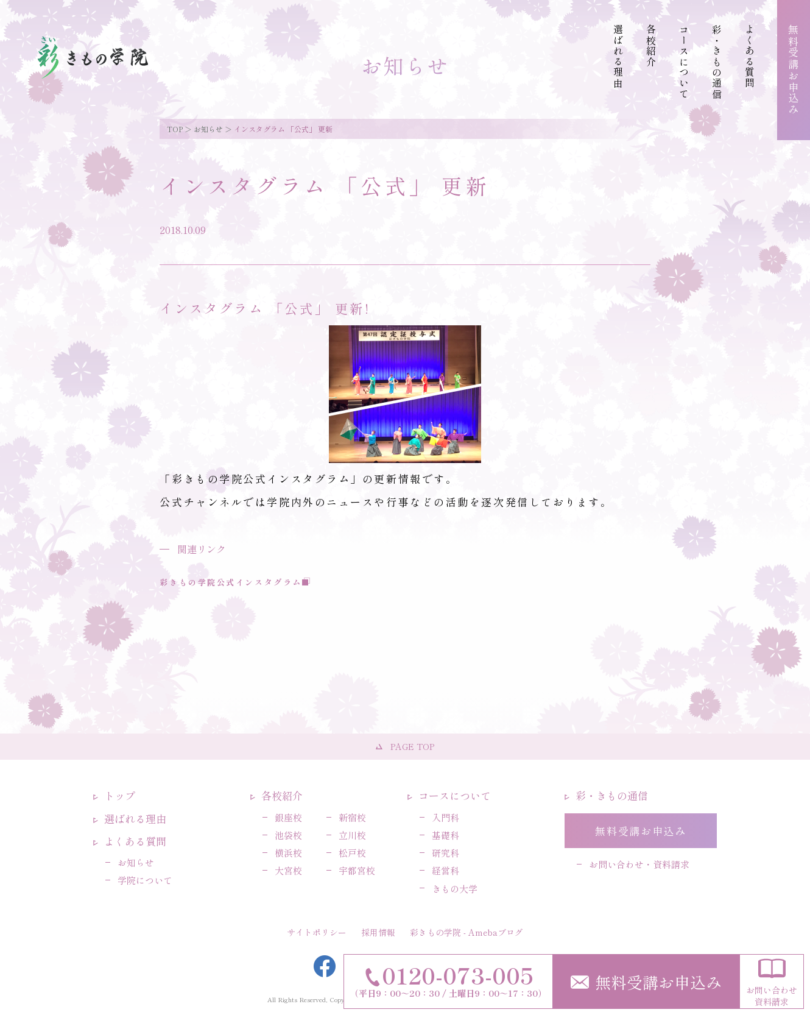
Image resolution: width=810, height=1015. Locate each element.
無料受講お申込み (646, 982)
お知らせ (208, 129)
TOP (175, 129)
